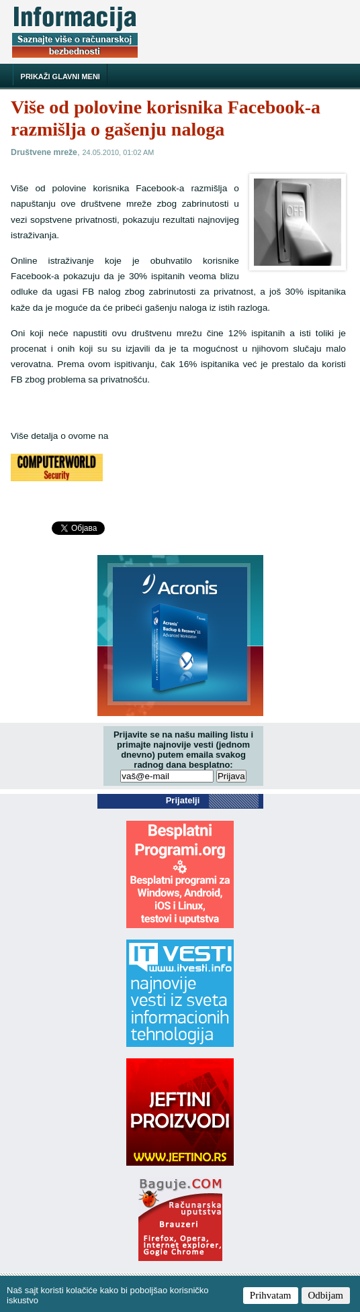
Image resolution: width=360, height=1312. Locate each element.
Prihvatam (270, 1295)
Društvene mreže (44, 152)
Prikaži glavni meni (60, 76)
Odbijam (326, 1295)
